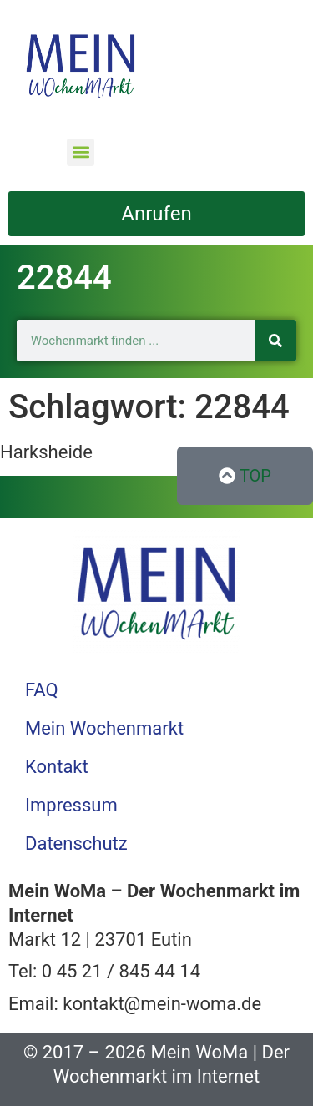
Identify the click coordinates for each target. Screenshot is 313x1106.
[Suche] (275, 340)
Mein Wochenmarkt (104, 728)
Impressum (71, 805)
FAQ (41, 689)
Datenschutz (76, 843)
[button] (80, 152)
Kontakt (56, 766)
